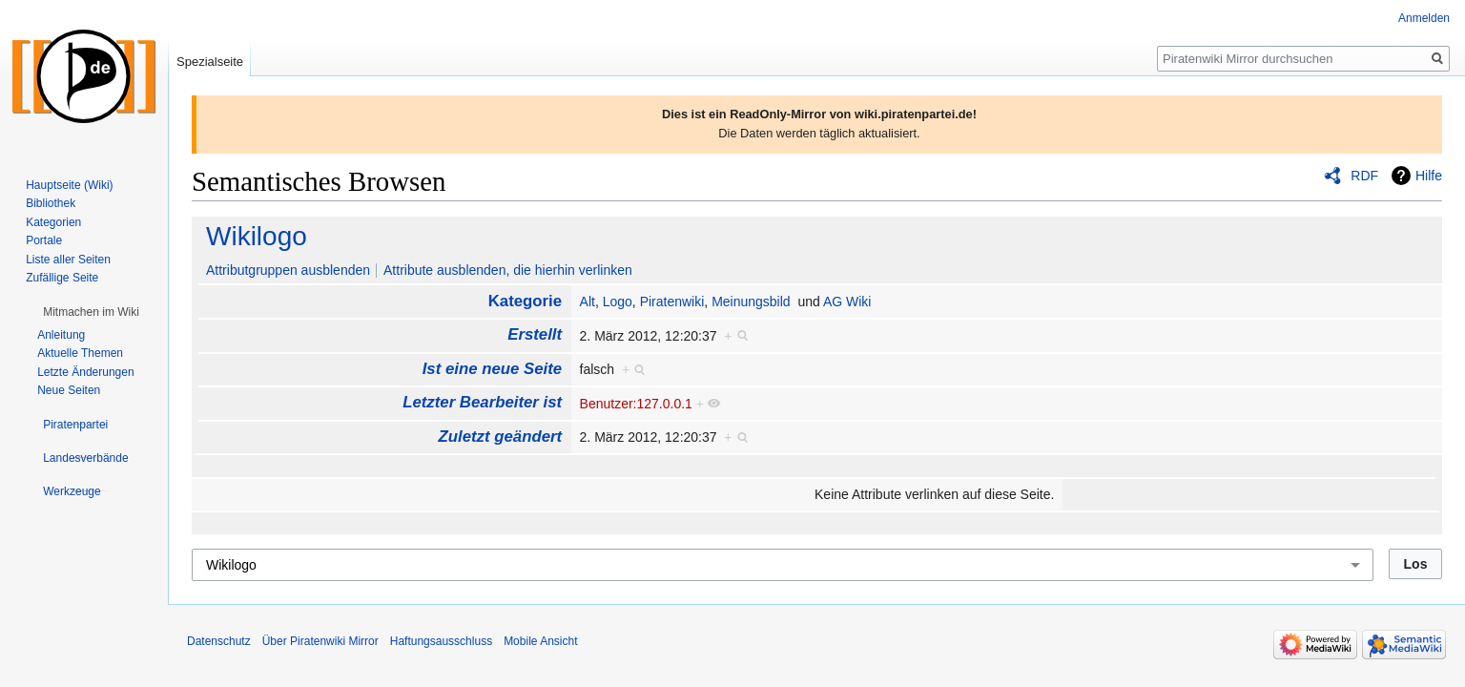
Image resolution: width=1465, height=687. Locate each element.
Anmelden (1424, 18)
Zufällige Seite (62, 277)
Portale (44, 240)
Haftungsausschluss (441, 641)
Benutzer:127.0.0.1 (636, 403)
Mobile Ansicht (540, 641)
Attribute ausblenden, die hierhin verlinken (507, 270)
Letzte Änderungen (85, 372)
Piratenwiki (672, 301)
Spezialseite (209, 61)
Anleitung (61, 335)
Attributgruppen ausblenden (288, 270)
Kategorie (525, 301)
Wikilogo (256, 236)
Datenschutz (219, 641)
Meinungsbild (751, 301)
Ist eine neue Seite (492, 369)
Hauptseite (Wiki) (69, 185)
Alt (587, 301)
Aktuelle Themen (80, 353)
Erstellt (534, 334)
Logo (617, 301)
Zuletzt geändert (501, 436)
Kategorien (53, 222)
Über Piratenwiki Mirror (320, 641)
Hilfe (1428, 175)
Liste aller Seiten (68, 259)
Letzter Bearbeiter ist (482, 402)
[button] (91, 312)
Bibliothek (50, 203)
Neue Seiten (68, 390)
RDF (1364, 175)
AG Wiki (847, 301)
